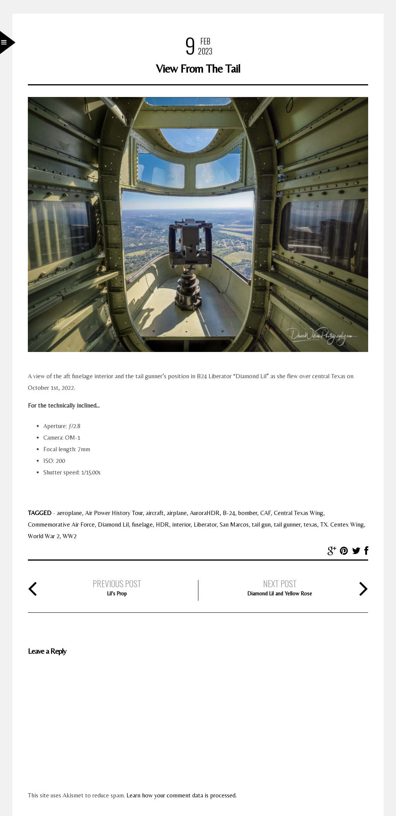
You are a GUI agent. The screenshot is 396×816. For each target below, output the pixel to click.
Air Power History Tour (114, 513)
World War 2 (44, 536)
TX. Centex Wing (342, 524)
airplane (177, 513)
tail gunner (287, 524)
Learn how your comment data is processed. (181, 795)
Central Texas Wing (298, 513)
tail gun (261, 524)
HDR (162, 524)
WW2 (70, 536)
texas (310, 524)
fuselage (142, 524)
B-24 (229, 513)
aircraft (155, 513)
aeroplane (69, 513)
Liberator (205, 524)
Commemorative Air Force (61, 524)
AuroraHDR (205, 513)
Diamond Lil (113, 524)
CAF (265, 513)
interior (181, 524)
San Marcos (234, 524)
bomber (247, 513)
